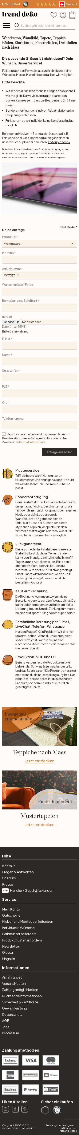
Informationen (15, 967)
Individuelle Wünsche (18, 927)
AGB (5, 1020)
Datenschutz (12, 1014)
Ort (5, 402)
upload (7, 316)
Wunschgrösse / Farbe (17, 284)
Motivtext (9, 253)
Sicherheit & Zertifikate (20, 1002)
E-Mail (7, 338)
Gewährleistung (14, 1008)
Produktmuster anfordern (22, 940)
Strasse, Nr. (10, 370)
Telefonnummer (13, 418)
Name (7, 355)
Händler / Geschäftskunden (27, 890)
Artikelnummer (12, 269)
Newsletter (11, 946)
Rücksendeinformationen (22, 996)
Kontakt (8, 866)
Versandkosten (14, 983)
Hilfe (6, 855)
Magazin (8, 958)
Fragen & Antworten (18, 872)
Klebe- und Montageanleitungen (27, 921)
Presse (7, 884)
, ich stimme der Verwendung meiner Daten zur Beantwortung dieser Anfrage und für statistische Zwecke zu (35, 438)
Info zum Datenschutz (31, 442)
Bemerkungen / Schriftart (20, 300)
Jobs (5, 1027)
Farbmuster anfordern (19, 934)
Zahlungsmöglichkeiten (20, 989)
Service (9, 899)
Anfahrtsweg (12, 977)
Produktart (10, 237)
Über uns (9, 878)
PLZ (5, 386)
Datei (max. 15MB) (14, 326)
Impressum (10, 1033)
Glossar (8, 952)
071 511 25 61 (12, 4)
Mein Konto (11, 909)
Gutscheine (11, 915)
